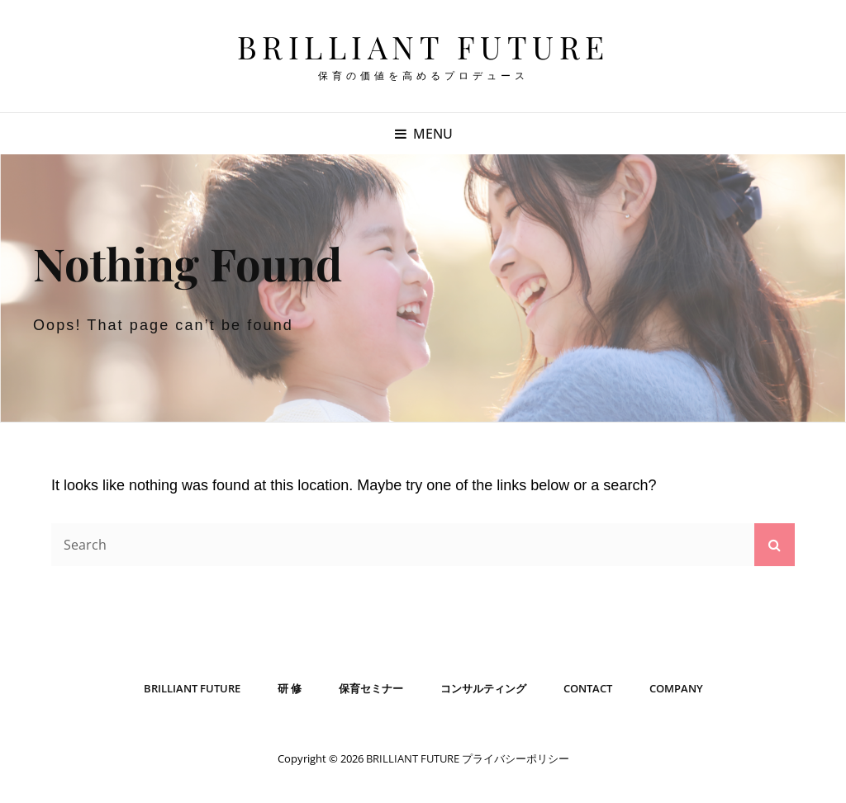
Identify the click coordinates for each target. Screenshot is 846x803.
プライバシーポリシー (515, 758)
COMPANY (676, 688)
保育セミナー (371, 688)
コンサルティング (483, 688)
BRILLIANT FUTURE (423, 47)
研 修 (290, 688)
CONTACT (587, 688)
